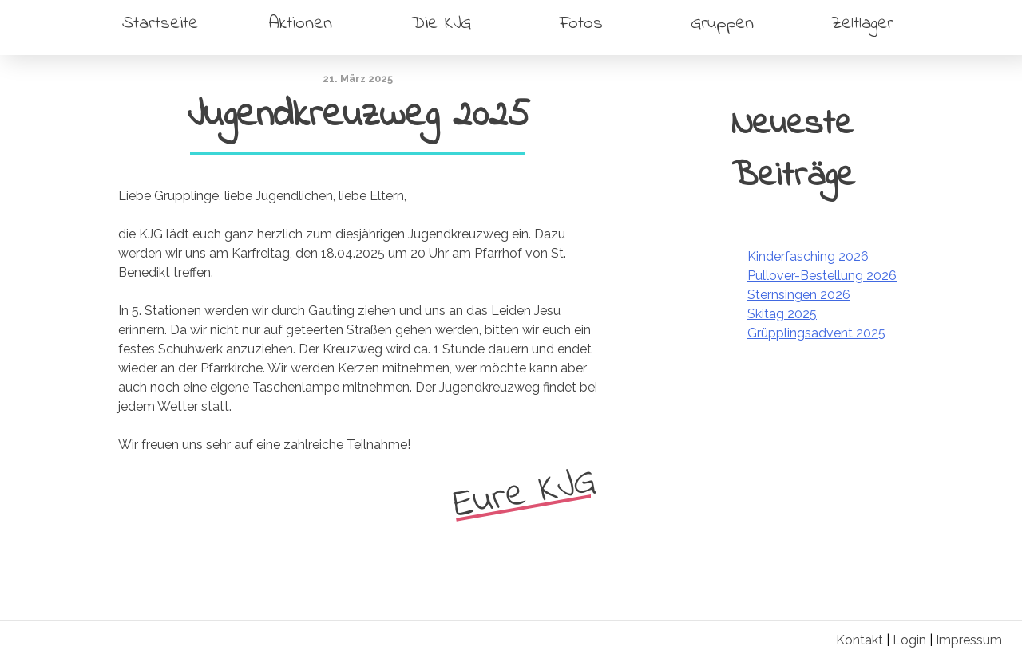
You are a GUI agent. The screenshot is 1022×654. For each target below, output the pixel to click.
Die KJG (441, 23)
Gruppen (722, 23)
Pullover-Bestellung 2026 (822, 275)
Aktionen (300, 23)
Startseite (160, 23)
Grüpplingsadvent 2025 (816, 333)
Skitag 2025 (782, 313)
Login (909, 640)
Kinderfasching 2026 (808, 256)
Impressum (969, 640)
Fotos (581, 23)
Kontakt (859, 640)
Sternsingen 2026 (798, 294)
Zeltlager (862, 23)
